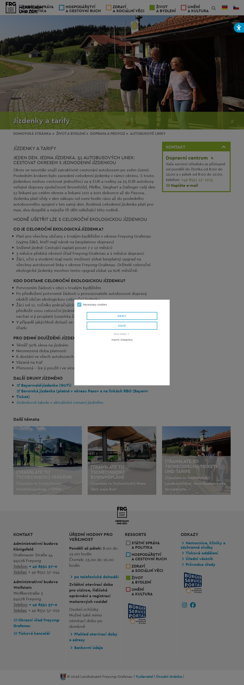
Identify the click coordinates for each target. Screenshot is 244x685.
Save (122, 325)
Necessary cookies (92, 305)
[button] (239, 28)
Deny (122, 316)
